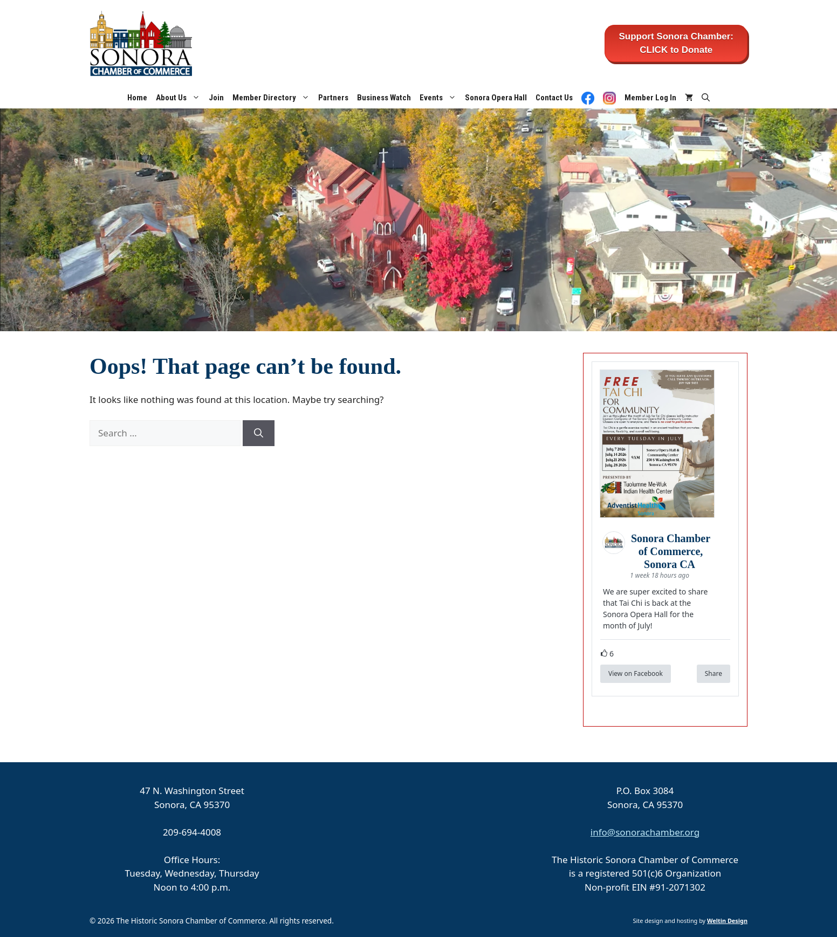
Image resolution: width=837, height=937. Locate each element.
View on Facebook (635, 673)
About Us (180, 97)
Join (216, 97)
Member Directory (273, 97)
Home (137, 97)
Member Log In (650, 97)
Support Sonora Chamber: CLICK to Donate (676, 43)
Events (440, 97)
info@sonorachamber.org (645, 832)
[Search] (259, 433)
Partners (333, 97)
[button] (705, 97)
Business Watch (384, 97)
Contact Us (554, 97)
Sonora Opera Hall (496, 97)
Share (713, 673)
